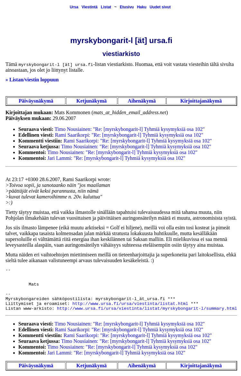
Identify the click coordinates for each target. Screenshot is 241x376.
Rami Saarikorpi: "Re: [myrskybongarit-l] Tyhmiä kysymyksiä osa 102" (129, 135)
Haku (141, 7)
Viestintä (89, 7)
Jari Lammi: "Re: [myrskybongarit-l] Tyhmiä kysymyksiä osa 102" (116, 158)
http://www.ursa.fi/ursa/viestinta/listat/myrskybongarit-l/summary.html (147, 308)
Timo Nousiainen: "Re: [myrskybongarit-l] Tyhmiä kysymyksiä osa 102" (130, 129)
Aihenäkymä (142, 101)
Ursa (74, 7)
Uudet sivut (160, 7)
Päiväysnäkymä (36, 101)
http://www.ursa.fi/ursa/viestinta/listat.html (130, 303)
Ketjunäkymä (91, 101)
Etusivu (127, 7)
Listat (106, 7)
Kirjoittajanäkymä (201, 101)
